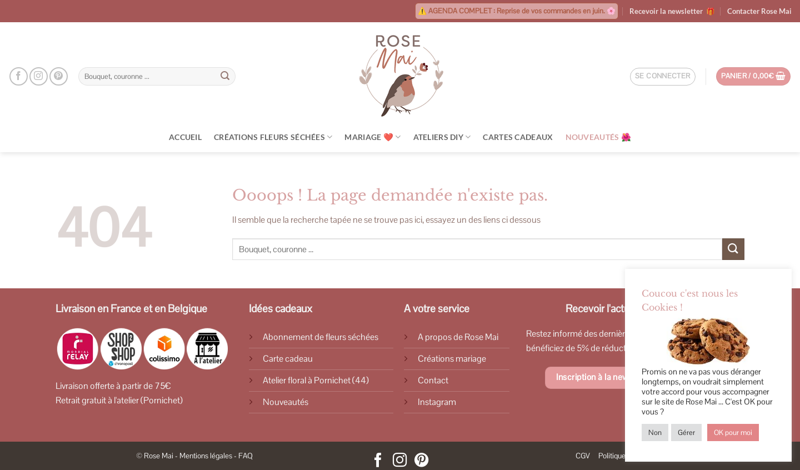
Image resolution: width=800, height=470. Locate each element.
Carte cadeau (288, 358)
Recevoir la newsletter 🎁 (672, 11)
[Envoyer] (225, 76)
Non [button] (655, 432)
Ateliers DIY (442, 137)
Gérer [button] (686, 432)
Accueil (185, 137)
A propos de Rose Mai (458, 337)
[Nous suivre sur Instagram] (38, 76)
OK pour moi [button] (733, 432)
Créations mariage (452, 358)
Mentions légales (205, 456)
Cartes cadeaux (518, 137)
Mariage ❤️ (372, 137)
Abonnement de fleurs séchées (320, 337)
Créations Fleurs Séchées (273, 137)
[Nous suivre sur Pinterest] (58, 76)
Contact (433, 380)
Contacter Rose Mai (759, 11)
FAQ (245, 456)
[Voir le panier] (753, 76)
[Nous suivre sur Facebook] (18, 76)
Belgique (187, 309)
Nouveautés (285, 402)
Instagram (437, 402)
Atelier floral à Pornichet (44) (316, 380)
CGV (583, 456)
